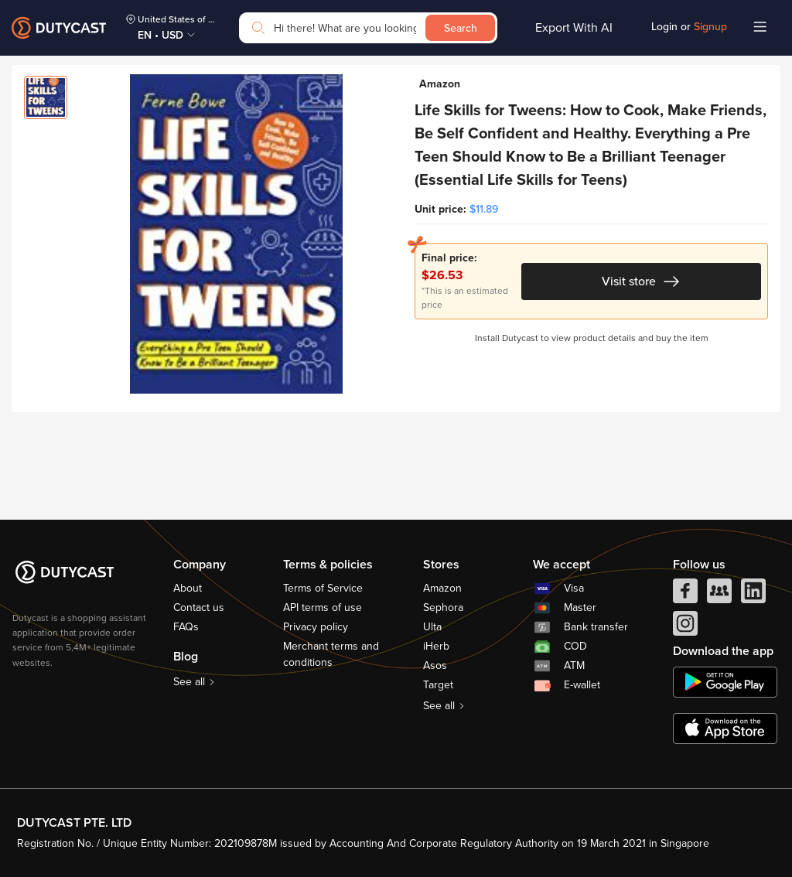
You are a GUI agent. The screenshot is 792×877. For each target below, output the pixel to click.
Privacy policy (315, 626)
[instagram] (685, 627)
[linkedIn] (753, 594)
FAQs (186, 626)
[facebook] (685, 594)
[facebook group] (719, 594)
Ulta (432, 626)
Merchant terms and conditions (331, 654)
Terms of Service (323, 588)
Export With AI (574, 28)
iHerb (436, 646)
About (187, 588)
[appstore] (725, 728)
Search (460, 28)
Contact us (198, 607)
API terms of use (322, 607)
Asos (435, 665)
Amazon (442, 588)
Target (438, 684)
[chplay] (725, 682)
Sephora (443, 607)
